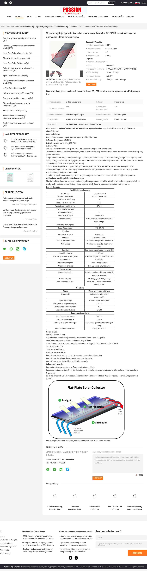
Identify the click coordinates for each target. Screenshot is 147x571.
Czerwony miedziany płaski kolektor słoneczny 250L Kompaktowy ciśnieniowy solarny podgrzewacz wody (74, 508)
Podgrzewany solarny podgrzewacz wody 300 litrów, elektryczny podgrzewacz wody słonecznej (76, 537)
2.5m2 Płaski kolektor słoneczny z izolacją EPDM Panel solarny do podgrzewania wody (24, 141)
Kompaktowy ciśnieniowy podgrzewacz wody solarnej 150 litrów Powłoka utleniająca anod (75, 550)
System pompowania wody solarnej (18, 123)
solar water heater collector (100, 441)
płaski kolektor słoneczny (64, 441)
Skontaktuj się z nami (98, 16)
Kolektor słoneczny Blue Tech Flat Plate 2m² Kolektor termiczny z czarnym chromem (54, 508)
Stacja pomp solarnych (13, 110)
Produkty (19, 16)
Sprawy (130, 16)
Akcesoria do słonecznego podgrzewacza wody (14, 116)
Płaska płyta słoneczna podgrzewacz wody (75, 531)
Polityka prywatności (12, 567)
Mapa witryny (5, 554)
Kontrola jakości (76, 16)
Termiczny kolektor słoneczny (16, 98)
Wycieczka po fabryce (55, 16)
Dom (9, 16)
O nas (38, 16)
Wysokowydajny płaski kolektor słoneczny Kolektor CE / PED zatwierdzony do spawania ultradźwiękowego (63, 82)
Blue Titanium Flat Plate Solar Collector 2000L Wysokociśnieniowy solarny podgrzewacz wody (24, 156)
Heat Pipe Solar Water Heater (15, 53)
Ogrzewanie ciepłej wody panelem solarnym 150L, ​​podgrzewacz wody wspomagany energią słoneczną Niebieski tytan (76, 544)
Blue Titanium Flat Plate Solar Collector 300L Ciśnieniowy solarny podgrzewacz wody (114, 508)
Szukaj (111, 3)
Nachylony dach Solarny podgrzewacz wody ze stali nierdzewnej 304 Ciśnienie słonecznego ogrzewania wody (38, 544)
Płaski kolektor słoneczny (24, 27)
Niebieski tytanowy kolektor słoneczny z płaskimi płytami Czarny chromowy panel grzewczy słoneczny (134, 508)
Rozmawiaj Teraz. (127, 3)
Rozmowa (91, 84)
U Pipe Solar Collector (12, 88)
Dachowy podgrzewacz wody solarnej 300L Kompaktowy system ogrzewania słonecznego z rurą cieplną (38, 550)
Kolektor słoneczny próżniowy (16, 93)
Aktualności (117, 16)
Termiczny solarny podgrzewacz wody (19, 38)
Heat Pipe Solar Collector (14, 63)
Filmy (29, 16)
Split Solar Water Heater (13, 76)
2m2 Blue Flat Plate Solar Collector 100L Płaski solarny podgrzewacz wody (94, 508)
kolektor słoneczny (81, 441)
